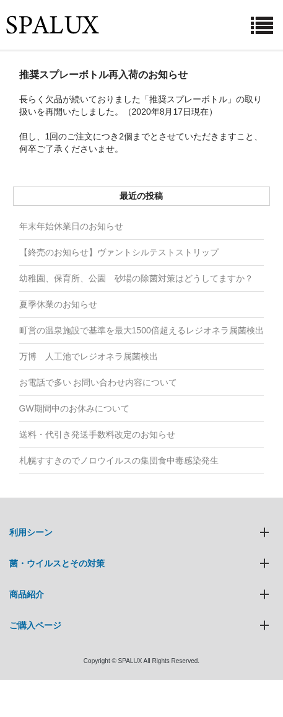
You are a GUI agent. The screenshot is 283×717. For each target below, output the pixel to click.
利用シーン (31, 532)
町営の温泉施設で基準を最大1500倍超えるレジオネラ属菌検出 (141, 330)
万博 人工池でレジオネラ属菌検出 (88, 356)
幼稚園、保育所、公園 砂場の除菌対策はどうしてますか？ (136, 278)
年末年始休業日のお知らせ (71, 226)
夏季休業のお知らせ (58, 304)
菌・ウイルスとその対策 (57, 563)
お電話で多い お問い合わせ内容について (98, 382)
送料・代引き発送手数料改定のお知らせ (97, 434)
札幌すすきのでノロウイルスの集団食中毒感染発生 (119, 460)
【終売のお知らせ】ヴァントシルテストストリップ (119, 252)
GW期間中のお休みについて (74, 408)
